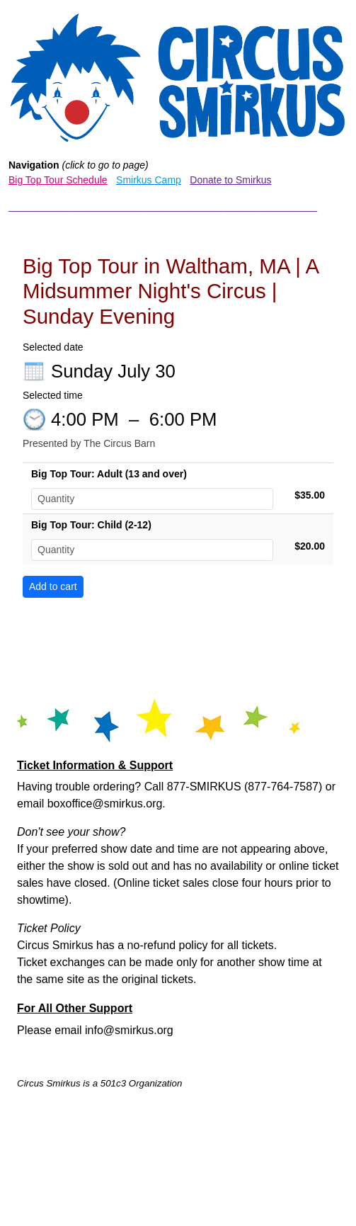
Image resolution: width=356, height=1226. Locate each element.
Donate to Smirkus (230, 180)
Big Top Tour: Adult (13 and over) (109, 473)
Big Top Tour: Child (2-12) (91, 524)
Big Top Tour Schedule (58, 180)
